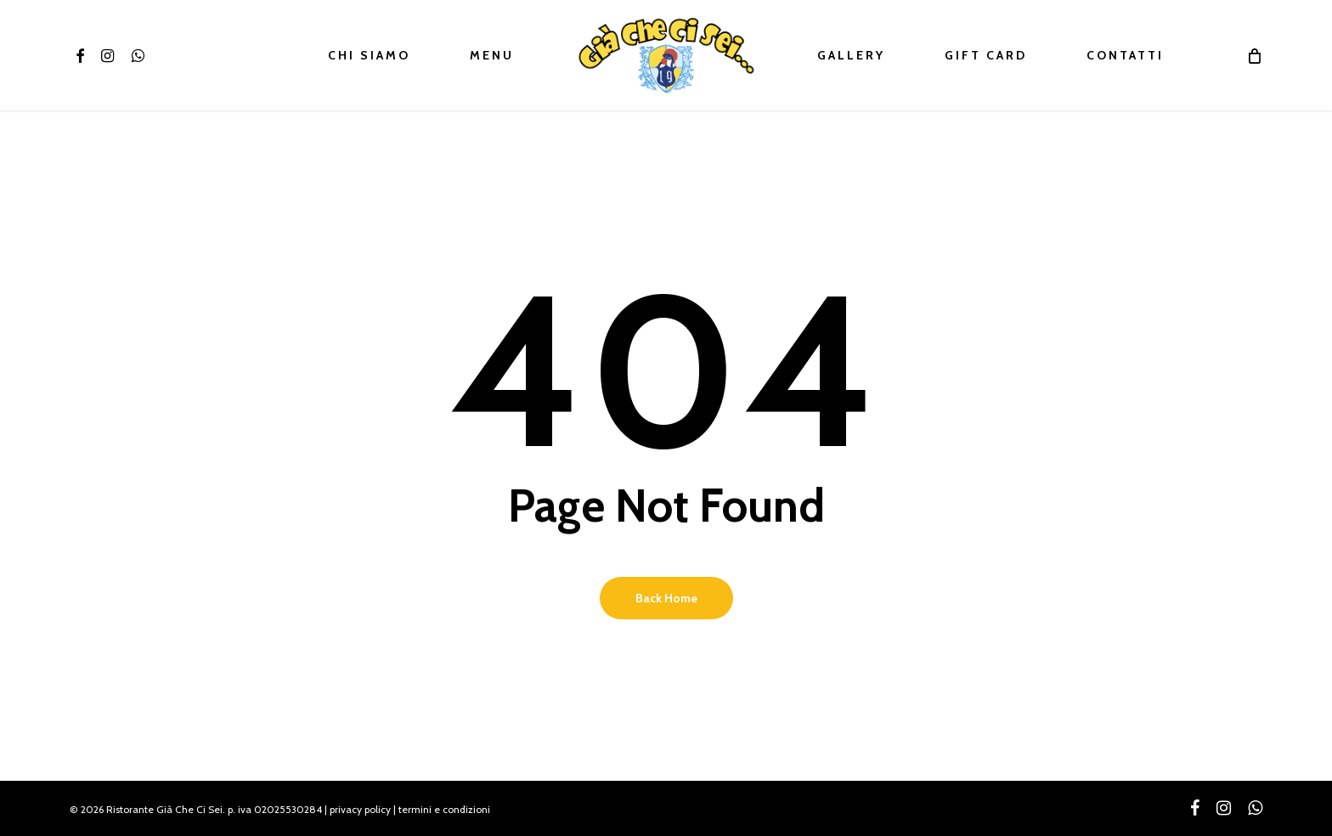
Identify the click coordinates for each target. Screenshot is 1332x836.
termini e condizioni (444, 809)
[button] (1299, 9)
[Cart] (1254, 55)
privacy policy (360, 809)
